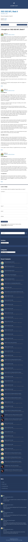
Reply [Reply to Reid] (2, 85)
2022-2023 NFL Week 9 (9, 11)
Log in (3, 482)
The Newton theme (9, 540)
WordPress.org (4, 488)
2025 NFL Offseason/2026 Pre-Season (14, 359)
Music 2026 (9, 287)
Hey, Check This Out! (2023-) (14, 465)
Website (2, 216)
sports (6, 18)
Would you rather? (5, 24)
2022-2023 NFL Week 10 (21, 24)
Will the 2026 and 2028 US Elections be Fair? (15, 291)
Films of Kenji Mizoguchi (11, 274)
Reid (5, 19)
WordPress (16, 538)
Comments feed (5, 486)
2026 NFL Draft (10, 295)
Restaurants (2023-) (10, 261)
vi (14, 3)
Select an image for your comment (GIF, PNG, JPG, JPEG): (11, 224)
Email (2, 211)
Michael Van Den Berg (18, 540)
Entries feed (4, 484)
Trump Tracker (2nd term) (12, 342)
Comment (3, 191)
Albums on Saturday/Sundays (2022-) (14, 283)
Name (2, 206)
